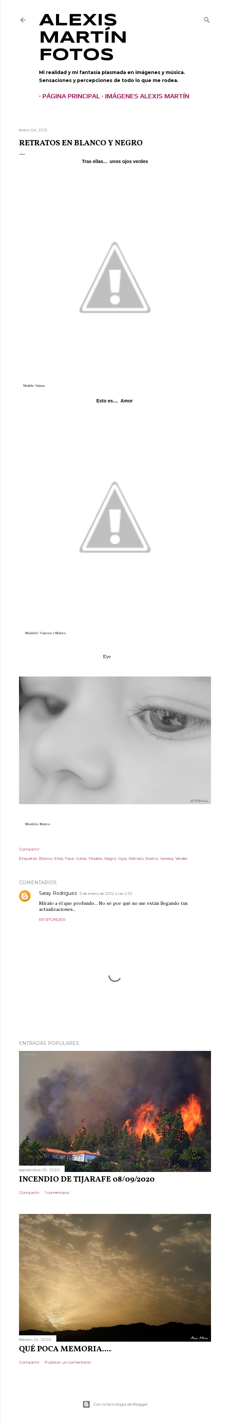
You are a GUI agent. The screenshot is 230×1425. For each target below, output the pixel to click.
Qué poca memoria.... (65, 1349)
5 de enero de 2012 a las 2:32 (106, 893)
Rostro (151, 858)
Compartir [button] (29, 849)
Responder (52, 919)
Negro (110, 858)
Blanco (45, 858)
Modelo (95, 858)
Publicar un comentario (68, 1362)
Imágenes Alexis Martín (144, 96)
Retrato (136, 858)
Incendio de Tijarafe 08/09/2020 (87, 1179)
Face (69, 858)
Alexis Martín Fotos (83, 38)
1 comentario (57, 1192)
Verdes (181, 858)
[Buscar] (207, 18)
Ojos (122, 858)
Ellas (58, 858)
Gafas (81, 858)
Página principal (68, 96)
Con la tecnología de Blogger (115, 1404)
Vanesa (166, 858)
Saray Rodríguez (58, 893)
